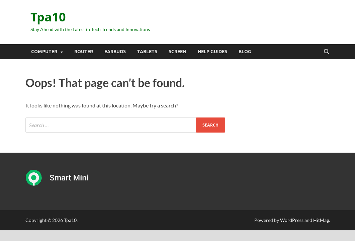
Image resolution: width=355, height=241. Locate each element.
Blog (245, 51)
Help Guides (212, 51)
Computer (44, 51)
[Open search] (327, 52)
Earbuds (115, 51)
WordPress (291, 220)
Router (83, 51)
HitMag (321, 220)
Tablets (147, 51)
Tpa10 (48, 17)
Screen (177, 51)
